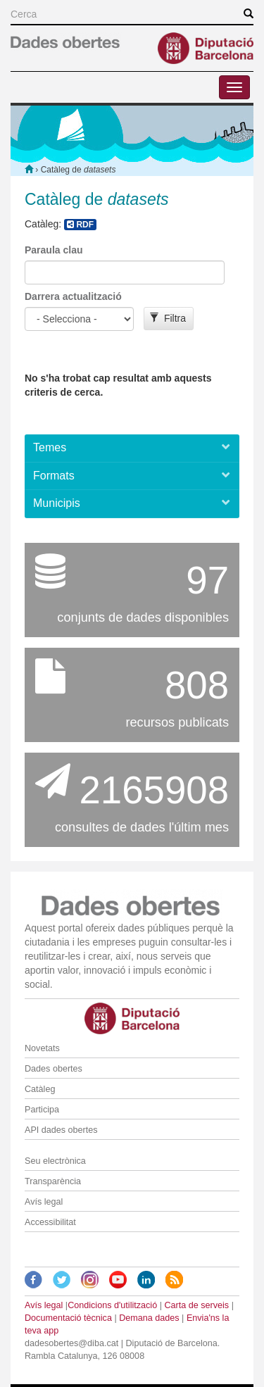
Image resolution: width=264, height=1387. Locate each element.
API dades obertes (61, 1130)
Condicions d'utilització (112, 1305)
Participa (42, 1110)
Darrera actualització (73, 296)
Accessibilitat (50, 1222)
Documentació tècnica (68, 1318)
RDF (80, 225)
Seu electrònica (55, 1161)
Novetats (42, 1048)
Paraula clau (54, 250)
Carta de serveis (196, 1305)
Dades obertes (53, 1069)
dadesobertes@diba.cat (71, 1343)
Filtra (168, 318)
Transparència (53, 1181)
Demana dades (149, 1318)
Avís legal (44, 1202)
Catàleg (40, 1089)
